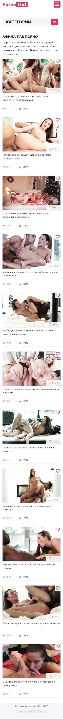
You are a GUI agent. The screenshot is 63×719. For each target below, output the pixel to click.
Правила (21, 711)
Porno (15, 4)
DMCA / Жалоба (37, 711)
